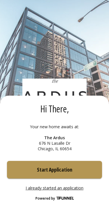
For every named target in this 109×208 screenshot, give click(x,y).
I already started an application (54, 188)
